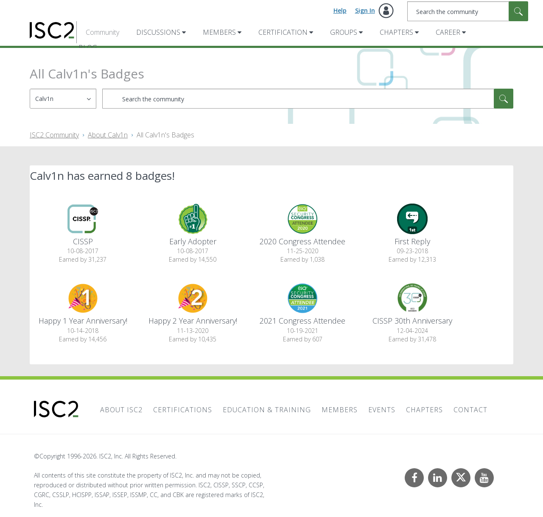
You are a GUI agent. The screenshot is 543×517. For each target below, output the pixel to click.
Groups (343, 32)
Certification (283, 32)
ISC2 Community (54, 135)
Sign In (365, 10)
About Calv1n (108, 135)
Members (219, 32)
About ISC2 (121, 409)
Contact (470, 409)
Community (102, 32)
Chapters (396, 32)
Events (381, 409)
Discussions (158, 32)
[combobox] (467, 11)
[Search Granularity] (63, 98)
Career (448, 32)
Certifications (182, 409)
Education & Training (267, 409)
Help (340, 10)
